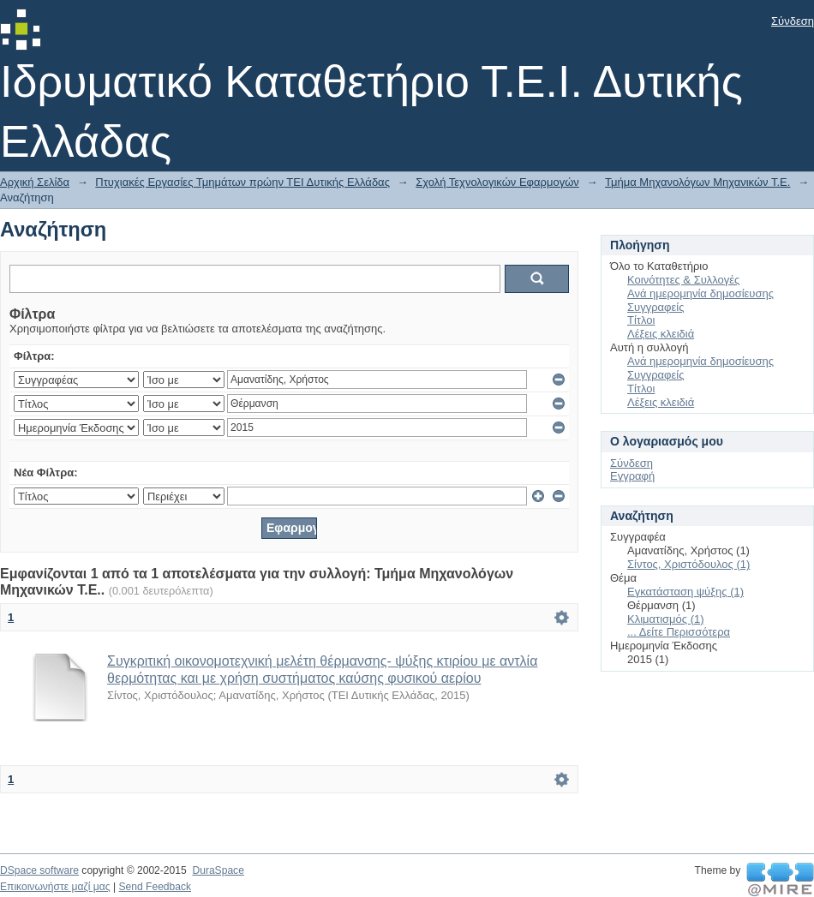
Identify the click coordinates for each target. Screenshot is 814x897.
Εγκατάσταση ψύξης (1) (685, 591)
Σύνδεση (792, 21)
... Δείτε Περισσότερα (678, 631)
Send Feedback (154, 887)
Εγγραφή (632, 475)
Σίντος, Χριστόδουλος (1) (688, 564)
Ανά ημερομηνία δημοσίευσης (700, 293)
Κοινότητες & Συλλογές (683, 279)
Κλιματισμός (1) (665, 619)
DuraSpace (217, 870)
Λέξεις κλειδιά (660, 333)
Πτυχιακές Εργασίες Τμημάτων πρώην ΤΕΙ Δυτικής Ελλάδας (242, 182)
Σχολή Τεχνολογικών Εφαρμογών (497, 182)
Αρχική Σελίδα (34, 182)
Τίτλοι (641, 320)
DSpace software (39, 870)
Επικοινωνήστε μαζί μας (55, 887)
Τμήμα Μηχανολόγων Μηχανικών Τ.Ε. (697, 182)
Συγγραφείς (655, 307)
